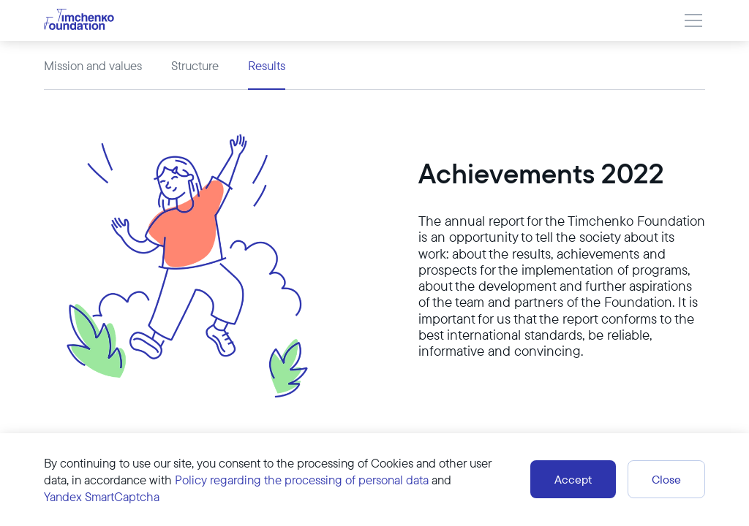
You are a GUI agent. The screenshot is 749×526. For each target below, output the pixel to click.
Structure (195, 65)
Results (266, 65)
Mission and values (93, 65)
